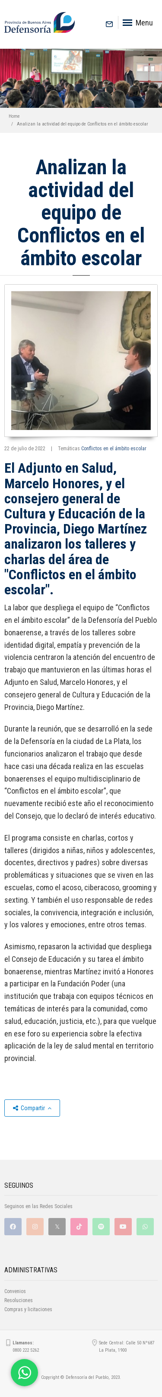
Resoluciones (18, 1300)
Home (14, 116)
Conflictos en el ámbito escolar (113, 449)
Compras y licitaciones (28, 1309)
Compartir (32, 1108)
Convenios (15, 1291)
